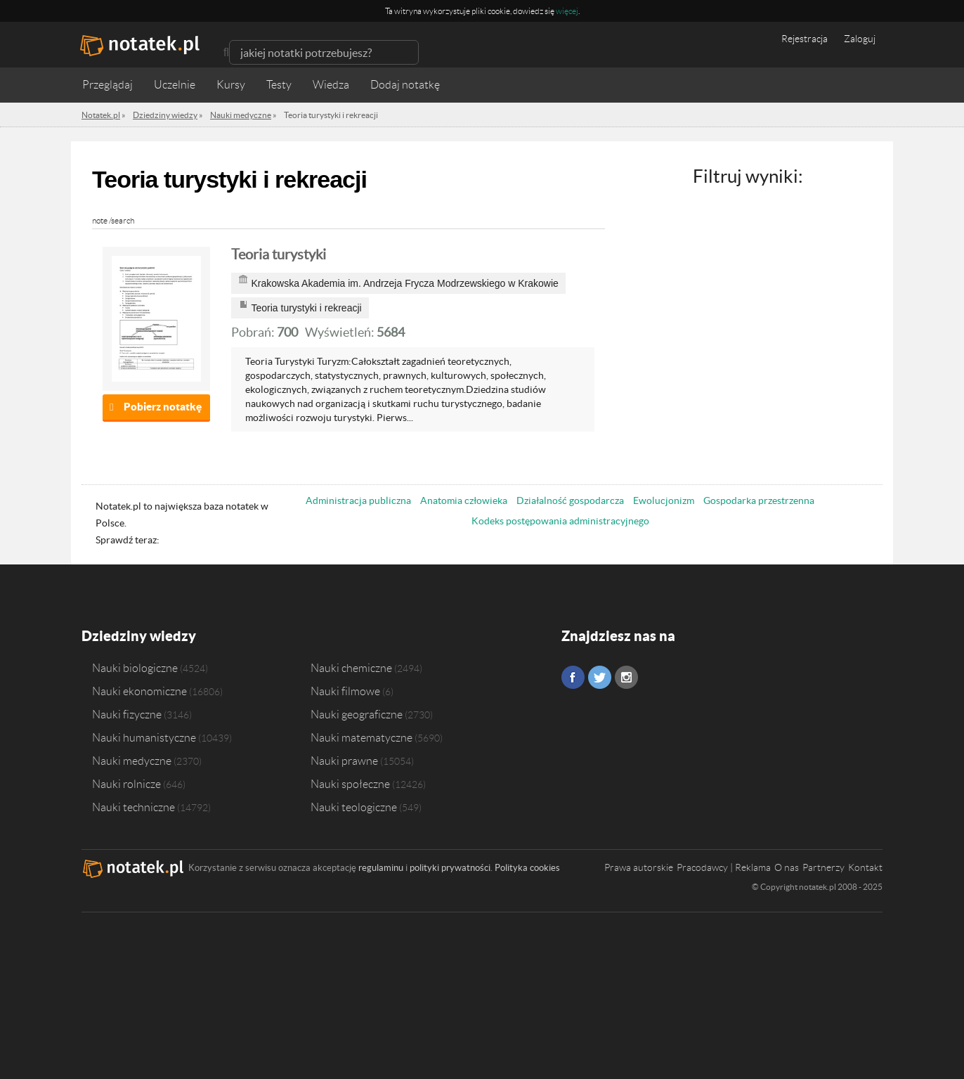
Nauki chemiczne (351, 667)
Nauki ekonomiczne (139, 691)
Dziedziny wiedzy (139, 636)
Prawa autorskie (638, 867)
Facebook (573, 677)
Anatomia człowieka (463, 500)
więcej (567, 10)
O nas (786, 867)
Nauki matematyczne (361, 737)
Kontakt (865, 867)
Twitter (599, 677)
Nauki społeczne (350, 783)
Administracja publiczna (358, 500)
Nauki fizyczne (127, 714)
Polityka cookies (527, 867)
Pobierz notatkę (163, 407)
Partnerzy (823, 867)
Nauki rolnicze (126, 783)
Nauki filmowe (345, 691)
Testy (279, 85)
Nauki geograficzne (357, 714)
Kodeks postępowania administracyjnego (560, 520)
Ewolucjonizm (663, 500)
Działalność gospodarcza (570, 500)
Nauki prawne (344, 760)
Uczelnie (174, 85)
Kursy (230, 85)
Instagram (626, 677)
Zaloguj (859, 38)
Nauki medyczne (131, 760)
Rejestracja (804, 38)
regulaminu (380, 867)
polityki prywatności (450, 867)
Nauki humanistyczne (144, 737)
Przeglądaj (107, 85)
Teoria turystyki (278, 254)
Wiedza (331, 85)
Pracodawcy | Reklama (724, 867)
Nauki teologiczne (354, 807)
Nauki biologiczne (135, 667)
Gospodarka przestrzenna (758, 500)
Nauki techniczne (133, 807)
